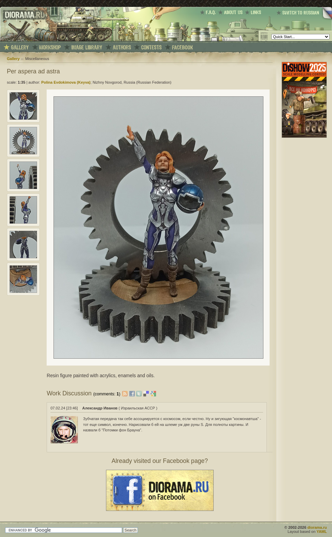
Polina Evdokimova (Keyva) (66, 82)
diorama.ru (317, 527)
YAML (322, 531)
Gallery (13, 59)
